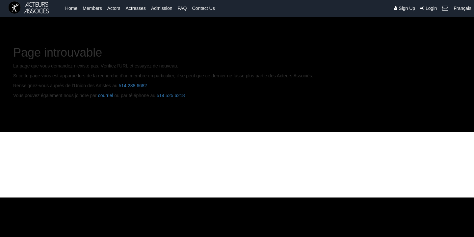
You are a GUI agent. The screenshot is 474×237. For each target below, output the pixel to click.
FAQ (182, 8)
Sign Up (404, 8)
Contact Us (203, 8)
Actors (113, 8)
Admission (161, 8)
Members (92, 8)
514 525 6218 (171, 95)
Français (462, 8)
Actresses (135, 8)
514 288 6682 (133, 85)
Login (428, 8)
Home (71, 8)
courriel (105, 95)
